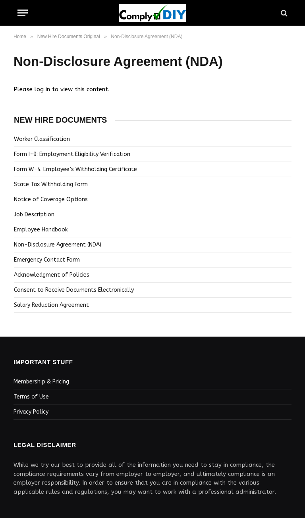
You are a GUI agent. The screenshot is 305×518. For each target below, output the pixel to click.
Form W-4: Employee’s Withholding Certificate (75, 169)
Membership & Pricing (41, 381)
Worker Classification (42, 139)
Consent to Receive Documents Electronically (74, 290)
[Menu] (22, 13)
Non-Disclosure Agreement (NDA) (57, 244)
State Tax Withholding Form (51, 184)
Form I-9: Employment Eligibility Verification (72, 154)
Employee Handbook (41, 229)
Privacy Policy (31, 411)
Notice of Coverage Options (51, 199)
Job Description (34, 214)
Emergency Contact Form (47, 259)
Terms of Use (31, 396)
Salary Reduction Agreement (51, 305)
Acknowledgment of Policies (51, 275)
